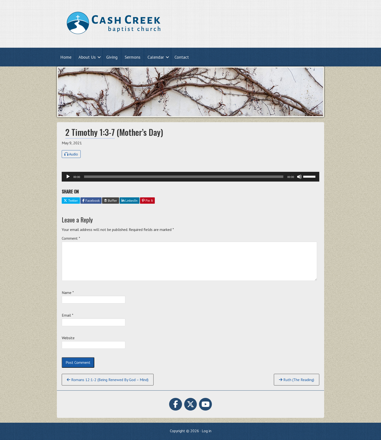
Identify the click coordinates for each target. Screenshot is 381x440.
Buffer (110, 200)
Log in (206, 430)
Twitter (71, 200)
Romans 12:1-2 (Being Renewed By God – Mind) (107, 379)
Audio (71, 154)
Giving (112, 57)
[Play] (68, 176)
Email (67, 315)
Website (68, 337)
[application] (190, 177)
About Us (87, 57)
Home (65, 57)
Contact (181, 57)
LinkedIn (129, 200)
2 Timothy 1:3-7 (90, 132)
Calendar (155, 57)
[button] (99, 57)
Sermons (132, 57)
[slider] (184, 176)
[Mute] (299, 176)
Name (68, 292)
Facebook (91, 200)
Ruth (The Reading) (296, 379)
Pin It (147, 200)
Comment (71, 238)
